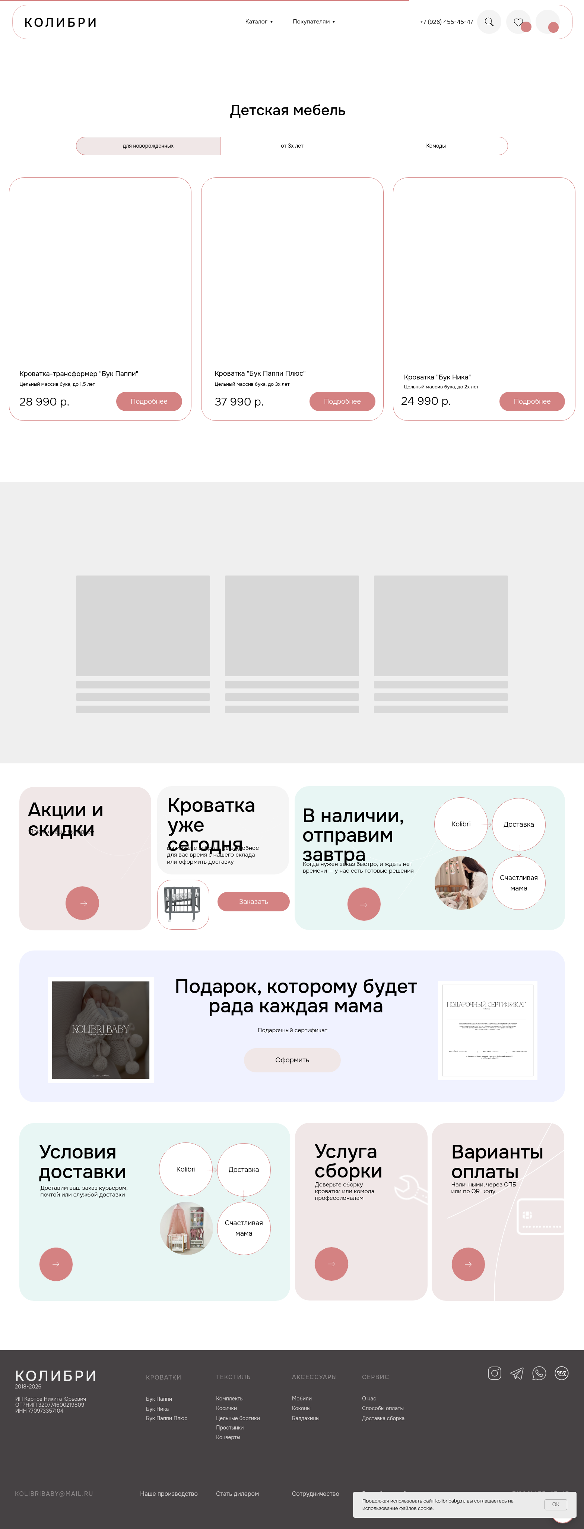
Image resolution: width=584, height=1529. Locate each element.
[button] (253, 901)
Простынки (230, 1427)
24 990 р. (426, 401)
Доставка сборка (383, 1418)
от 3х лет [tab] (292, 145)
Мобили (302, 1398)
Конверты (228, 1437)
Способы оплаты (383, 1408)
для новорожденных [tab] (148, 145)
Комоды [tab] (436, 145)
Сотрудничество (315, 1494)
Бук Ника (157, 1409)
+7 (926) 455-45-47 (446, 22)
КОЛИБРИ (61, 23)
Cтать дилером (237, 1494)
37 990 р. (239, 402)
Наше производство (169, 1494)
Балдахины (306, 1418)
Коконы (301, 1408)
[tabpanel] (292, 327)
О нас (369, 1398)
